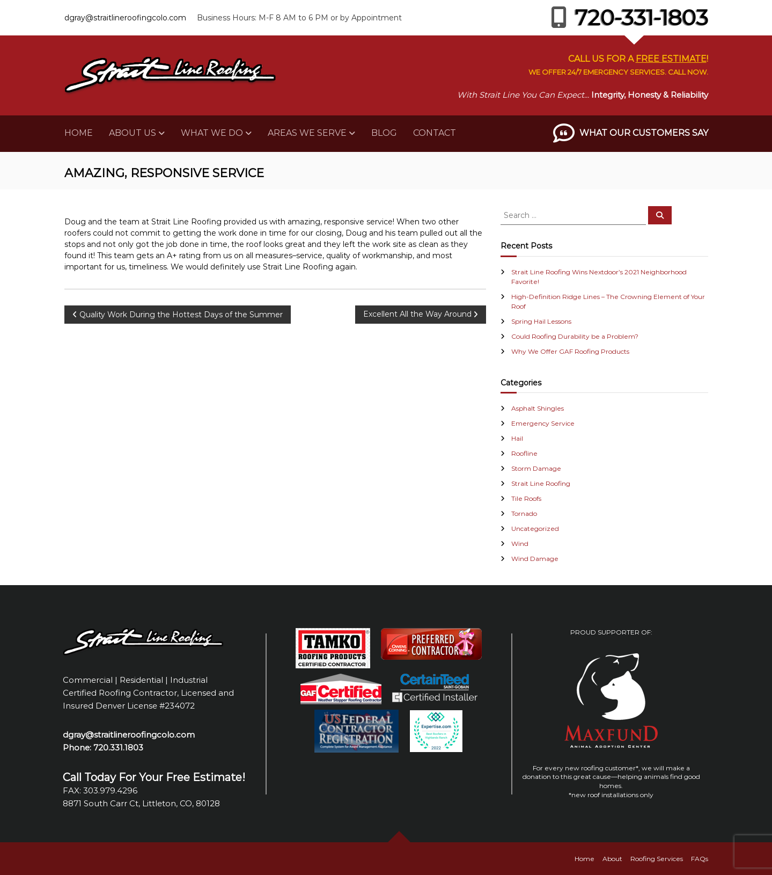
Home (78, 133)
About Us (132, 133)
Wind (519, 543)
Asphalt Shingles (537, 408)
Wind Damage (534, 559)
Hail (517, 438)
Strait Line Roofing (540, 483)
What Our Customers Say (643, 133)
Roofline (524, 453)
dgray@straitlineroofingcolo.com (125, 18)
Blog (384, 133)
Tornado (524, 513)
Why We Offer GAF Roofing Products (570, 351)
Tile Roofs (526, 498)
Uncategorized (535, 528)
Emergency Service (543, 423)
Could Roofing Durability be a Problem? (574, 336)
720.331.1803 (118, 747)
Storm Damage (536, 468)
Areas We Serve (307, 133)
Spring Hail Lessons (541, 321)
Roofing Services (656, 859)
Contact (434, 133)
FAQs (699, 859)
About (612, 859)
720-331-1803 (629, 17)
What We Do (212, 133)
